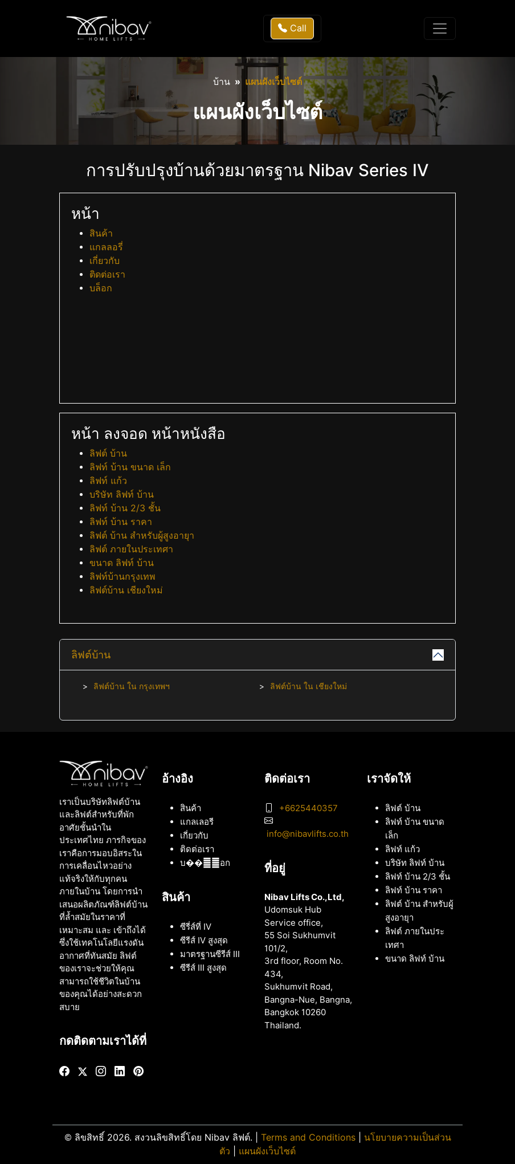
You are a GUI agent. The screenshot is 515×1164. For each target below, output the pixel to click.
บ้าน (221, 81)
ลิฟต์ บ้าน (108, 453)
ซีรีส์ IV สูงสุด (204, 940)
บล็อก (100, 288)
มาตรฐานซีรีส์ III (210, 954)
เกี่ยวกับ (104, 260)
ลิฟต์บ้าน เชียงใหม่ (126, 590)
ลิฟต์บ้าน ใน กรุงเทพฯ (131, 686)
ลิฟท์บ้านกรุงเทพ (122, 576)
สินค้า (101, 233)
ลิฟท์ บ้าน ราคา (120, 521)
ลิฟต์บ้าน (91, 655)
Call (292, 28)
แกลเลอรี (197, 822)
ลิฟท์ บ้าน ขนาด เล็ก (130, 467)
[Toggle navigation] (440, 28)
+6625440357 (308, 808)
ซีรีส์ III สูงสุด (203, 968)
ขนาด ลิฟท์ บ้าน (121, 562)
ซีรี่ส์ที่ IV (195, 927)
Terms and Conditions (308, 1137)
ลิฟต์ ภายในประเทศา (131, 549)
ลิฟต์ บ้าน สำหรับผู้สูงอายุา (141, 535)
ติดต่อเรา (107, 274)
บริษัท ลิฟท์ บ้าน (121, 494)
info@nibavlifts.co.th (308, 834)
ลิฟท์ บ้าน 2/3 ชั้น (125, 508)
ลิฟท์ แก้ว (108, 480)
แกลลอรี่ (106, 247)
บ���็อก (205, 863)
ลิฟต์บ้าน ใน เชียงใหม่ (308, 686)
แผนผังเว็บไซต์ (267, 1151)
